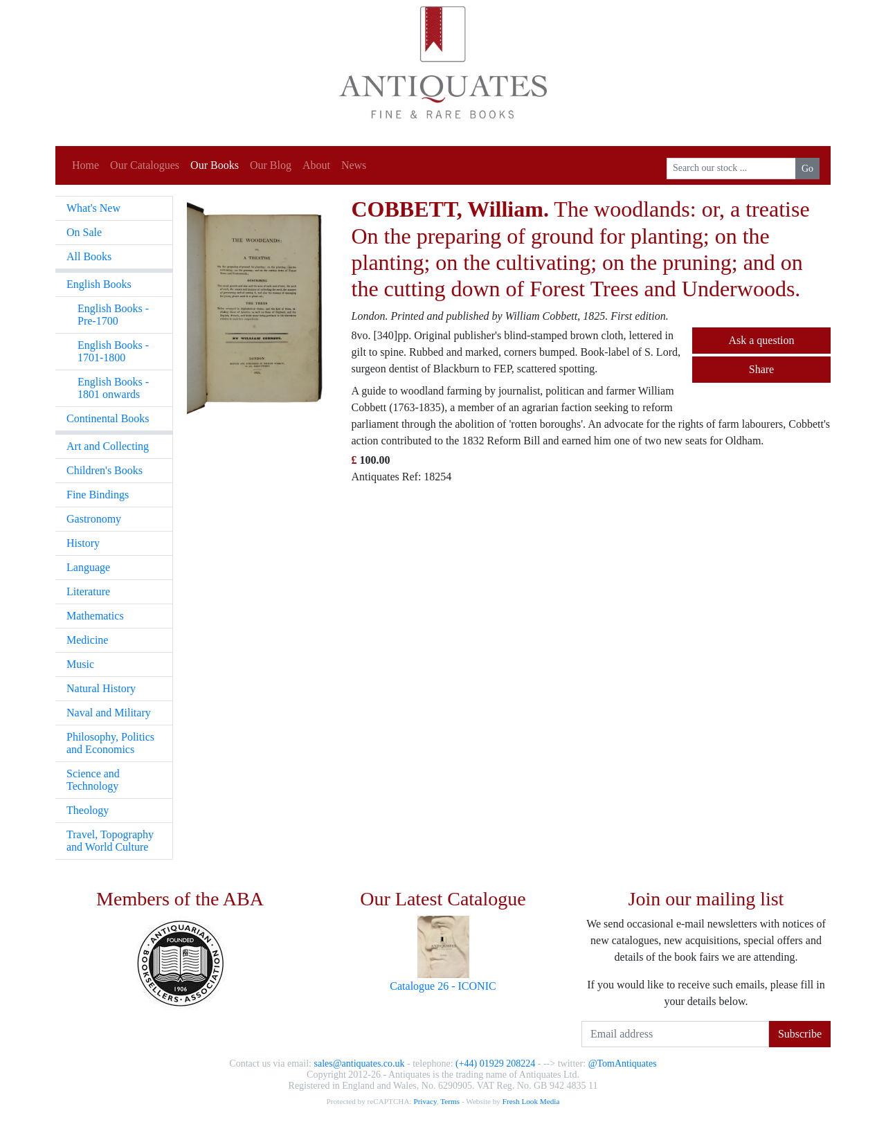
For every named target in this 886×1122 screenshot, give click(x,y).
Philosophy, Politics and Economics (110, 743)
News (353, 165)
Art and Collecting (107, 446)
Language (88, 567)
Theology (87, 810)
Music (80, 664)
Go (807, 168)
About (316, 165)
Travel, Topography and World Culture (110, 841)
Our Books (214, 165)
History (83, 543)
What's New (93, 208)
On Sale (84, 232)
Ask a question (761, 340)
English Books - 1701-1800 (113, 351)
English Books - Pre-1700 (113, 314)
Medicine (87, 640)
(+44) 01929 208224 (495, 1063)
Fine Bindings (97, 494)
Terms (450, 1101)
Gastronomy (93, 519)
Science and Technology (93, 780)
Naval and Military (108, 712)
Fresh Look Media (531, 1101)
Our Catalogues (144, 165)
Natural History (101, 688)
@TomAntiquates (622, 1063)
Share (761, 369)
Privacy (424, 1101)
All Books (88, 256)
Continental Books (108, 418)
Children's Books (104, 470)
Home (85, 165)
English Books (99, 284)
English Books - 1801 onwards (113, 388)
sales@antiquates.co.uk (359, 1063)
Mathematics (95, 616)
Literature (88, 591)
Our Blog (270, 165)
